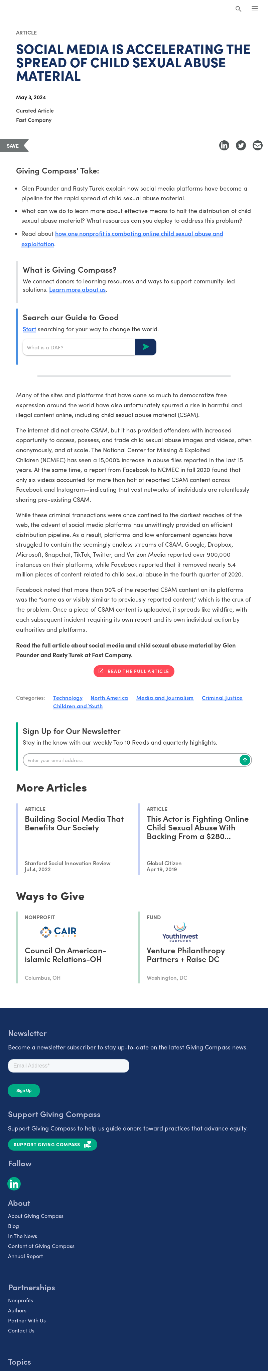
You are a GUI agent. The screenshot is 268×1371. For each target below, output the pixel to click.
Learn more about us (77, 289)
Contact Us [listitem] (21, 1330)
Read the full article (138, 671)
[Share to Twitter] (241, 145)
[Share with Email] (258, 145)
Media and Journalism (165, 697)
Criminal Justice (222, 697)
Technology (68, 697)
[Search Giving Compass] (239, 9)
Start (29, 329)
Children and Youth (78, 705)
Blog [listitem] (13, 1225)
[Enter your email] (137, 760)
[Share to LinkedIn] (224, 145)
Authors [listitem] (17, 1310)
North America (109, 697)
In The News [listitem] (22, 1235)
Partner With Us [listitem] (27, 1320)
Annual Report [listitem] (25, 1255)
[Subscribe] (245, 760)
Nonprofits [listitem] (20, 1300)
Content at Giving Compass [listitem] (41, 1245)
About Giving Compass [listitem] (35, 1215)
